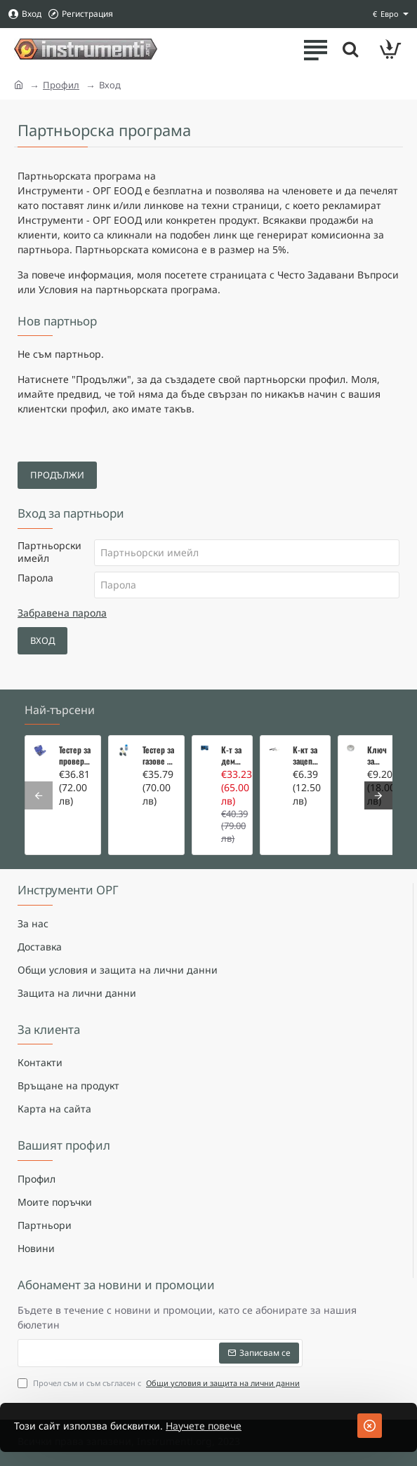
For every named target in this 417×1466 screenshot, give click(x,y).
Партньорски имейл (49, 552)
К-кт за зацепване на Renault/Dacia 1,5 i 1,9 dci (307, 755)
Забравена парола (62, 612)
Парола (35, 578)
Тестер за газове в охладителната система (159, 755)
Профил (61, 85)
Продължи (57, 475)
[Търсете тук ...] (350, 49)
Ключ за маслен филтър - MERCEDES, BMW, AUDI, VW (378, 755)
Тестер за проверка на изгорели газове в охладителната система (75, 755)
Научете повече (203, 1425)
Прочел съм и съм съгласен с (160, 1384)
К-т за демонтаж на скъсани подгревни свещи (232, 755)
